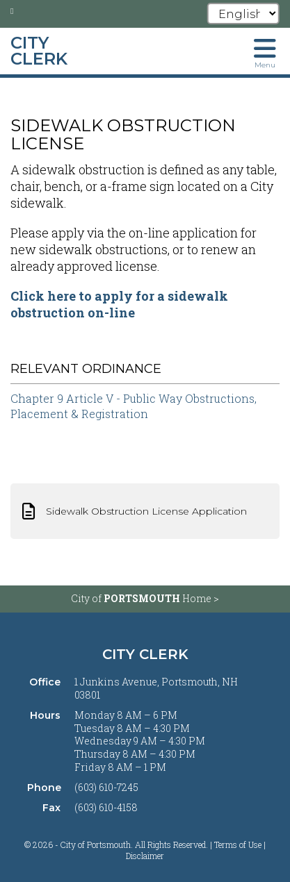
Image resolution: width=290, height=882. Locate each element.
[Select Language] (243, 13)
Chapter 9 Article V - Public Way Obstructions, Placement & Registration (133, 406)
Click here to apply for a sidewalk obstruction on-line (119, 304)
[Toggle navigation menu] (265, 52)
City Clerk (145, 654)
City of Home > (145, 598)
